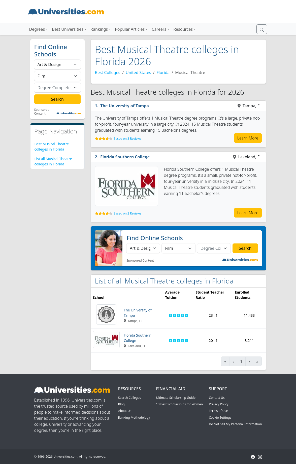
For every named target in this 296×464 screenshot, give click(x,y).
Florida (163, 72)
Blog (121, 404)
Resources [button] (183, 29)
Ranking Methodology (134, 417)
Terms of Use (218, 411)
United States (138, 72)
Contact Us (216, 398)
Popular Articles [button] (130, 29)
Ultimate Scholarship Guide (175, 398)
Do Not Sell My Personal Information (235, 424)
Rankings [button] (99, 29)
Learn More (247, 138)
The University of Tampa (124, 106)
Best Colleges (107, 72)
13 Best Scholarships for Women (179, 404)
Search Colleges (129, 398)
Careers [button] (159, 29)
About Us (124, 411)
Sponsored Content (42, 111)
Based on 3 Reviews (127, 138)
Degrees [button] (37, 29)
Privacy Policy (218, 404)
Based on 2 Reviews (127, 213)
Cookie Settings (220, 417)
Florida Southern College (125, 157)
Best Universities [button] (67, 29)
